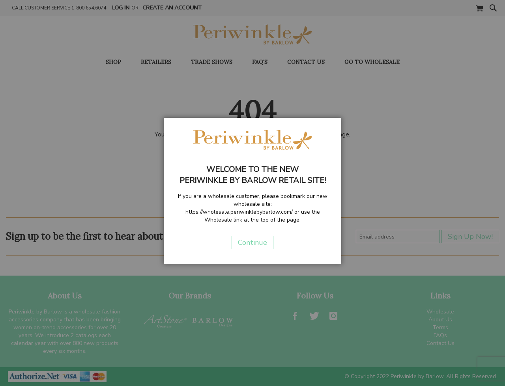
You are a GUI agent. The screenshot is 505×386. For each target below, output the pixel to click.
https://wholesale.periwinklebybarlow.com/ (239, 212)
